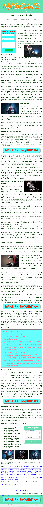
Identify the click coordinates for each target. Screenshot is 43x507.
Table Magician (14, 474)
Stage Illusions (21, 471)
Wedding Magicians (7, 469)
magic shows (7, 420)
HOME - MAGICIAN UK (21, 490)
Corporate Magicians (7, 471)
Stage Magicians (36, 468)
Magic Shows (26, 472)
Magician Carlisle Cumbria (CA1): (11, 23)
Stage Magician (9, 466)
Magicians (4, 311)
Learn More (22, 506)
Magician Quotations (34, 469)
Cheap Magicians (16, 472)
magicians (20, 321)
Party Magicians (14, 476)
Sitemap (2, 495)
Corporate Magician (30, 466)
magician (32, 324)
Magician (25, 476)
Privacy (40, 495)
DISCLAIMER (38, 11)
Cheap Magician (21, 469)
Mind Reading (19, 466)
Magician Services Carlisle (13, 424)
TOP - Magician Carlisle (8, 484)
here (18, 420)
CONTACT (33, 11)
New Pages (7, 495)
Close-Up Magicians (28, 477)
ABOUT (28, 11)
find (6, 409)
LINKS (24, 11)
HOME (21, 11)
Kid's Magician (25, 468)
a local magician (16, 418)
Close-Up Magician (13, 468)
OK (28, 506)
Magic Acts (23, 474)
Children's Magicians (34, 471)
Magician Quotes (32, 474)
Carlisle (33, 311)
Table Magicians (35, 476)
